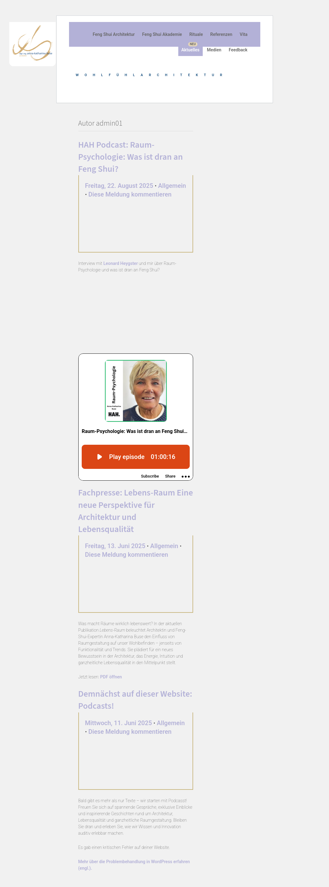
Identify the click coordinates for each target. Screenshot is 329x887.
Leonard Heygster (120, 263)
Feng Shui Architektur (114, 34)
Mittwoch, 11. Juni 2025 (118, 723)
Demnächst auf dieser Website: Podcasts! (135, 700)
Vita (244, 34)
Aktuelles (190, 49)
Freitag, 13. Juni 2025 (115, 546)
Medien (214, 49)
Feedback (238, 49)
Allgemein (172, 185)
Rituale (196, 34)
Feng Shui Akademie (162, 34)
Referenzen (221, 34)
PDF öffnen (111, 676)
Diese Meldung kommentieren (130, 194)
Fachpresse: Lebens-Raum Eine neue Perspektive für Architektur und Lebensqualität (135, 511)
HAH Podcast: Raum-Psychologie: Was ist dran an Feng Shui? (130, 157)
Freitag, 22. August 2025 (119, 185)
